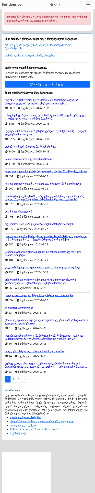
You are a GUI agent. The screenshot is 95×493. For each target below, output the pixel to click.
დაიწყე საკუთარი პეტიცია (47, 84)
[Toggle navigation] (88, 4)
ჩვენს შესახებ (18, 433)
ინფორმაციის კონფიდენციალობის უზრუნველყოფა (42, 421)
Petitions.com (13, 4)
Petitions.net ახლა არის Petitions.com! (34, 429)
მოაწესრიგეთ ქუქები (23, 425)
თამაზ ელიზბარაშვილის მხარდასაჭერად (30, 55)
